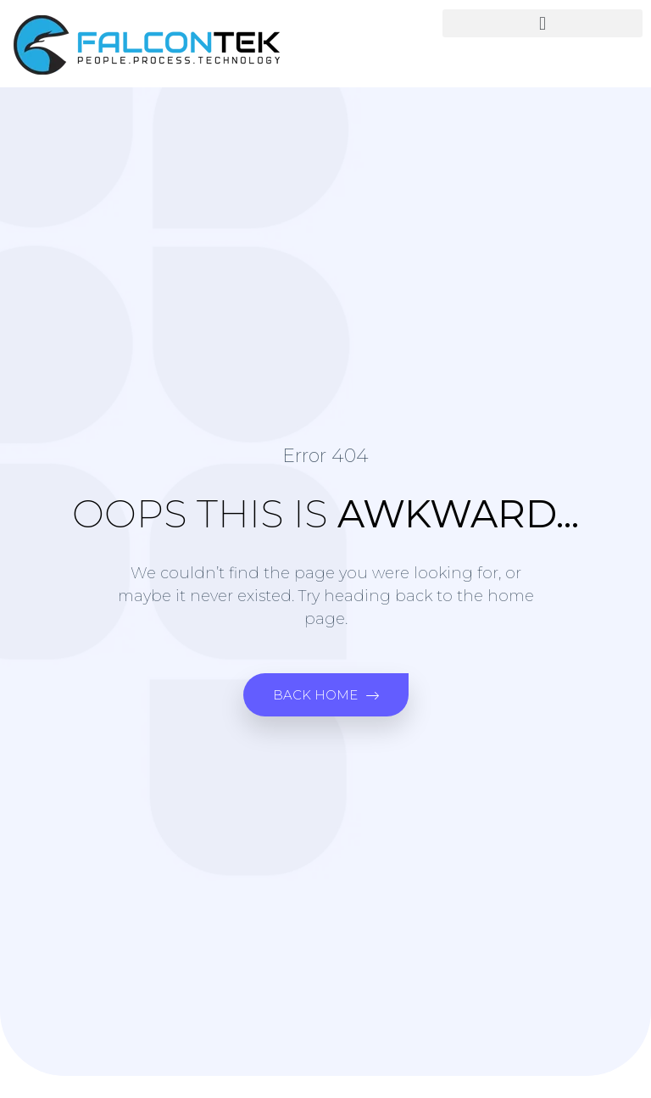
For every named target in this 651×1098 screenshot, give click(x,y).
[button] (542, 23)
